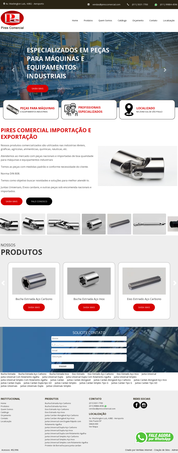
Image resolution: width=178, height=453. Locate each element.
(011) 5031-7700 (140, 4)
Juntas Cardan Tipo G (121, 382)
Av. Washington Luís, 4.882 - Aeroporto (25, 3)
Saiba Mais (37, 88)
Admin (175, 449)
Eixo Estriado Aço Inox (128, 373)
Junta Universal (149, 373)
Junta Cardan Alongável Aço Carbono (62, 415)
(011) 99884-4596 (168, 4)
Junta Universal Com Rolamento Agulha (20, 376)
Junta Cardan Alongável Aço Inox (60, 418)
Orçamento (138, 20)
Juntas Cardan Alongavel (79, 379)
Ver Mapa (93, 426)
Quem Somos (105, 20)
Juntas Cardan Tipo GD (146, 382)
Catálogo (122, 20)
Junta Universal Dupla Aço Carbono (61, 427)
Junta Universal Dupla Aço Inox (59, 430)
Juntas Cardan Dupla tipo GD (38, 382)
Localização (169, 20)
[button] (13, 69)
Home (75, 20)
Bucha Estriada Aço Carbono (32, 373)
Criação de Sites (162, 449)
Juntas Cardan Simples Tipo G (93, 382)
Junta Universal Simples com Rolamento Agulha (66, 442)
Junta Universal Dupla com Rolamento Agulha (65, 433)
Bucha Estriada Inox (59, 373)
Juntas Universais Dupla (31, 385)
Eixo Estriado (78, 373)
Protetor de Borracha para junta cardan (63, 445)
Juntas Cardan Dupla (11, 382)
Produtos (88, 20)
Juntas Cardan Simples (65, 382)
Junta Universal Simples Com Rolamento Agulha (24, 379)
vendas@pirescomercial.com (106, 4)
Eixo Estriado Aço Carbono (101, 373)
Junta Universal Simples (125, 376)
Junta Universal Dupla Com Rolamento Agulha (88, 376)
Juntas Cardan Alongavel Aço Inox (150, 379)
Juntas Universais (9, 385)
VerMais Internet (144, 449)
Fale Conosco (65, 88)
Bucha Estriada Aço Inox (56, 406)
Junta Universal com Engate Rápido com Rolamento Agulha (63, 423)
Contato (153, 20)
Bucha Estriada (8, 373)
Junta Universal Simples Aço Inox (60, 439)
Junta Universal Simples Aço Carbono (62, 436)
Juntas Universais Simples (58, 385)
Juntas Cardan (57, 379)
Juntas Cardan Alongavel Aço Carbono (112, 379)
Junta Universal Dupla (52, 376)
